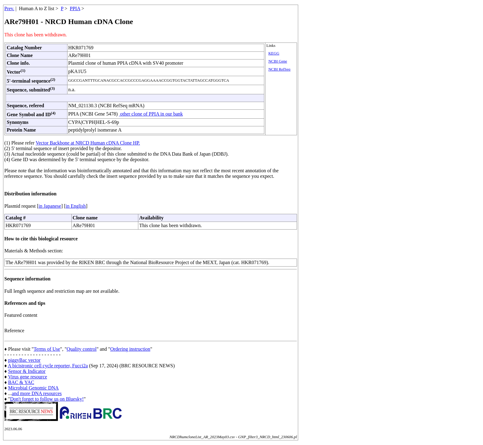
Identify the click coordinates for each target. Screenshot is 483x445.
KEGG (273, 53)
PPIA (75, 8)
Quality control (81, 349)
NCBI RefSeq (279, 69)
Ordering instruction (130, 349)
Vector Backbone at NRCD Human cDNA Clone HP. (88, 142)
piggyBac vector (24, 360)
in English (76, 206)
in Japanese (50, 206)
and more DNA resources (37, 393)
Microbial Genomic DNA (33, 387)
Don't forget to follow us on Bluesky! (47, 399)
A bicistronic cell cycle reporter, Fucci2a (48, 365)
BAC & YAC (21, 382)
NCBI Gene (277, 61)
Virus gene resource (27, 376)
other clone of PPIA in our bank (151, 113)
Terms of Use (47, 349)
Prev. (9, 8)
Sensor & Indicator (27, 371)
